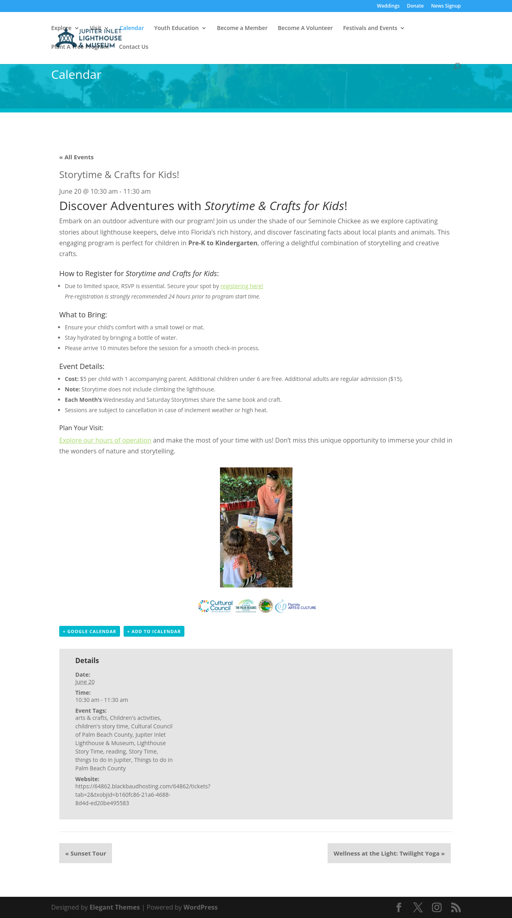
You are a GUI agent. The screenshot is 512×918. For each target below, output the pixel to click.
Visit (95, 28)
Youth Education (176, 28)
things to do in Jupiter (103, 760)
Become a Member (242, 28)
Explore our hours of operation (105, 440)
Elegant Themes (115, 907)
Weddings (388, 6)
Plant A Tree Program (80, 47)
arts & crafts (91, 718)
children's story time (101, 726)
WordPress (201, 907)
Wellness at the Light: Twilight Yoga (389, 853)
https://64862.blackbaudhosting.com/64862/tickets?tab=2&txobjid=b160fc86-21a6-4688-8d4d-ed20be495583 (142, 794)
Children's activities (135, 718)
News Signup (446, 6)
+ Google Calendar (89, 631)
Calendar (132, 28)
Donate (415, 6)
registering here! (241, 286)
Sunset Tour (85, 853)
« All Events (76, 157)
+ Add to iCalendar (154, 631)
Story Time (143, 751)
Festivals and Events (370, 28)
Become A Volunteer (305, 28)
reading (116, 751)
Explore (61, 28)
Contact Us (133, 47)
